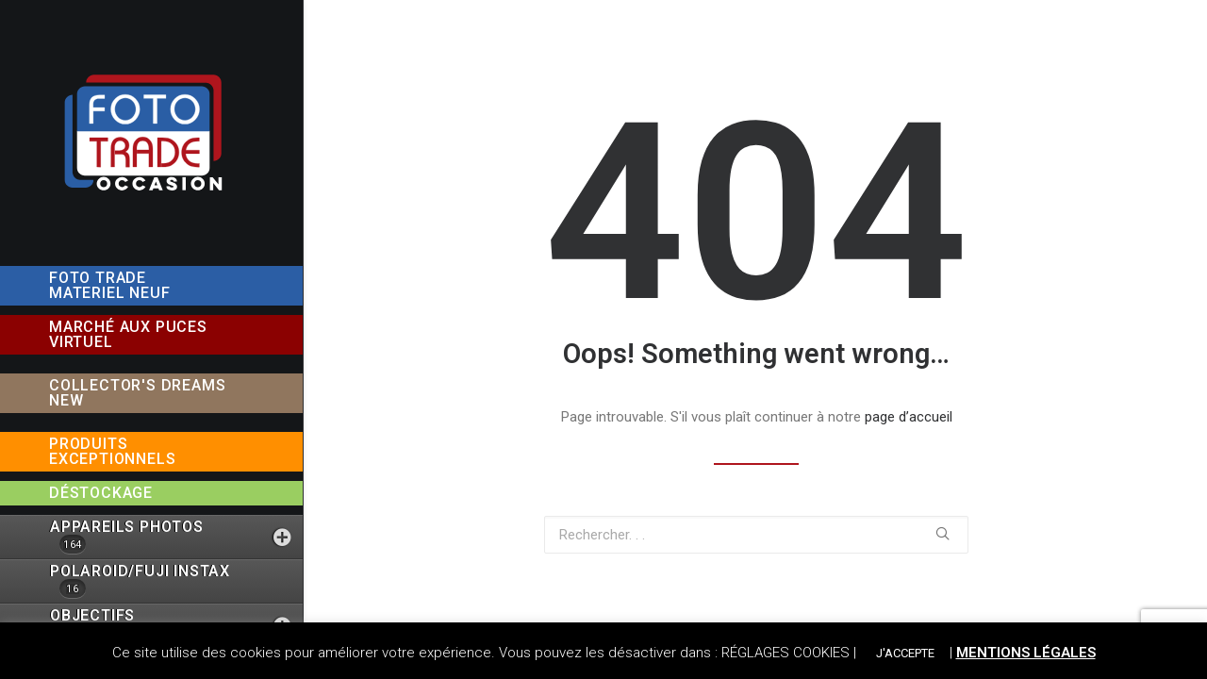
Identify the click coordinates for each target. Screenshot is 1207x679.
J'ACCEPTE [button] (905, 653)
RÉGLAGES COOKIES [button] (785, 652)
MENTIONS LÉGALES (1026, 652)
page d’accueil (908, 416)
